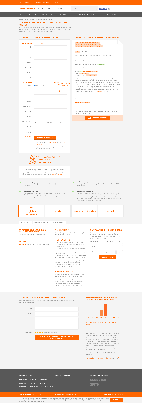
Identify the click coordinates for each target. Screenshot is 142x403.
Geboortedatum (27, 122)
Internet (23, 15)
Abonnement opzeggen (45, 137)
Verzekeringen (96, 15)
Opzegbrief (33, 379)
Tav (30, 52)
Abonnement (94, 241)
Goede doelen (34, 15)
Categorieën (23, 379)
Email (29, 78)
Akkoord (116, 400)
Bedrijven (33, 383)
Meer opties (27, 136)
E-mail (29, 127)
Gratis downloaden (97, 118)
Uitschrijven (23, 387)
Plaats (29, 73)
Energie (54, 15)
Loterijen (63, 15)
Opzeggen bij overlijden (41, 222)
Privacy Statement (57, 174)
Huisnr (29, 62)
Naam (30, 308)
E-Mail (94, 247)
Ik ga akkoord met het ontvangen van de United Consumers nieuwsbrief (49, 147)
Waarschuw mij (107, 257)
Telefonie (72, 15)
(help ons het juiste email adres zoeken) (38, 244)
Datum (94, 252)
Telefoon (28, 132)
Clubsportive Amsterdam (104, 358)
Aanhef (29, 85)
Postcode (28, 67)
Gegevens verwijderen (47, 387)
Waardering (28, 332)
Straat (29, 57)
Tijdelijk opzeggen (58, 222)
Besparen (59, 8)
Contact (42, 383)
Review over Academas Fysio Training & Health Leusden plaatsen (56, 337)
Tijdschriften (83, 15)
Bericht (30, 319)
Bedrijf (29, 47)
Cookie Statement (38, 402)
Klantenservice (25, 222)
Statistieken (22, 383)
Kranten (45, 15)
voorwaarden (53, 142)
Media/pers (43, 379)
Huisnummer (27, 106)
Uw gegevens (34, 387)
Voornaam (28, 91)
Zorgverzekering (111, 15)
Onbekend (22, 244)
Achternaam (27, 96)
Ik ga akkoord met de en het (49, 143)
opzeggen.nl (34, 8)
